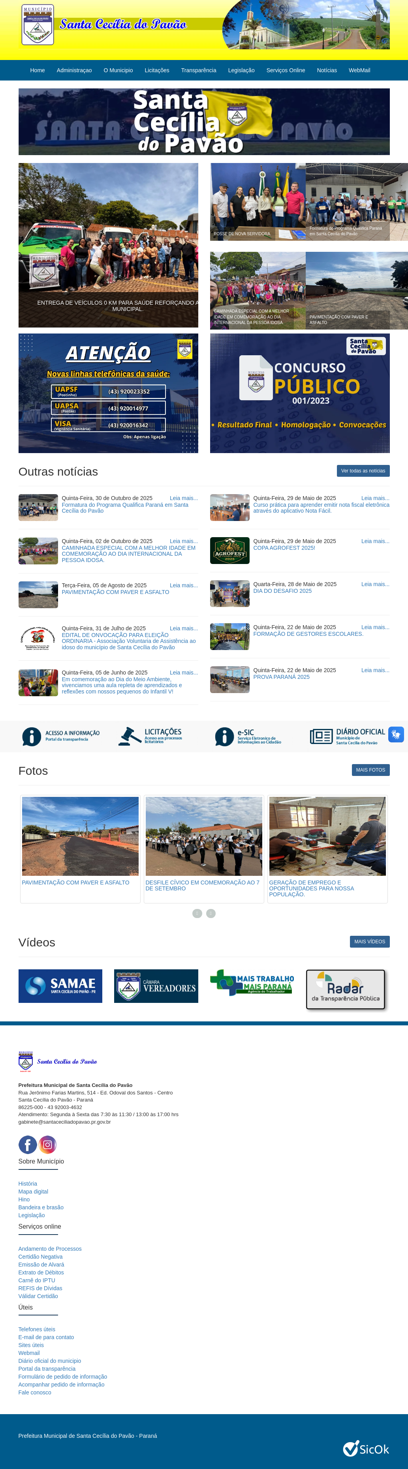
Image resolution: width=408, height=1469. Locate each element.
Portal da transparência (47, 1369)
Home (37, 70)
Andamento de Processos (50, 1249)
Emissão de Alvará (41, 1264)
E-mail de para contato (46, 1337)
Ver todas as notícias (363, 471)
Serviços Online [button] (286, 70)
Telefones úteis (37, 1329)
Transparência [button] (198, 70)
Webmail (29, 1353)
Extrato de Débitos (41, 1272)
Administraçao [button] (74, 70)
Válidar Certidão (38, 1296)
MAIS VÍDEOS (369, 941)
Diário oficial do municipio (50, 1361)
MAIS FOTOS (370, 770)
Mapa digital (34, 1191)
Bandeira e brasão (41, 1207)
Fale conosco (35, 1392)
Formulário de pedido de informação (63, 1376)
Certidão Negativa (41, 1257)
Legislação (32, 1215)
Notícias (327, 70)
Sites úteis (31, 1345)
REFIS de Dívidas (40, 1288)
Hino (24, 1199)
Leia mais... (184, 498)
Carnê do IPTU (37, 1280)
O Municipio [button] (118, 70)
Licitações (157, 70)
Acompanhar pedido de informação (62, 1384)
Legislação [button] (241, 70)
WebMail (359, 70)
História (28, 1183)
